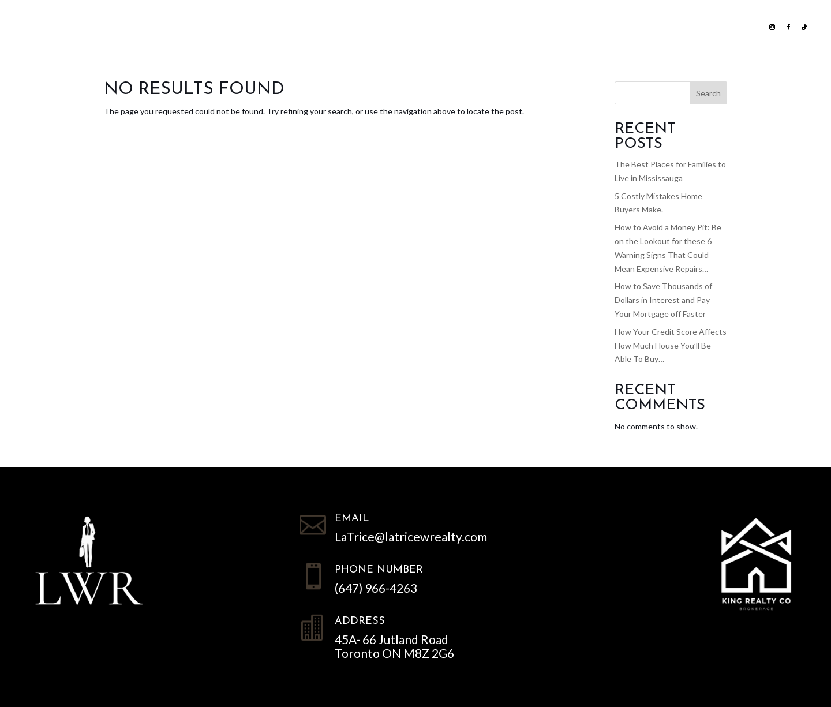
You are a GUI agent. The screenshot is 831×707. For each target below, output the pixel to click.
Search (708, 93)
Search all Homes (323, 25)
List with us (223, 25)
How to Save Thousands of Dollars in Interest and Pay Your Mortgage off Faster (663, 300)
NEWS (507, 25)
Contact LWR (568, 25)
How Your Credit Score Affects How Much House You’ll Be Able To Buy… (671, 345)
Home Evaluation (436, 25)
